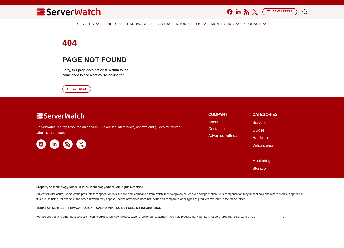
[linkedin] (238, 12)
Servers (88, 24)
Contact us (217, 129)
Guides (113, 24)
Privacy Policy (80, 208)
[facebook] (229, 12)
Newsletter (280, 12)
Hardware (140, 24)
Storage (255, 24)
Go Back (77, 89)
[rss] (246, 12)
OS (201, 24)
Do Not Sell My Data (270, 216)
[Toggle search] (305, 12)
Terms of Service (50, 208)
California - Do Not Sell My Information (128, 208)
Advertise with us (222, 135)
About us (215, 122)
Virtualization (174, 24)
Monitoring (225, 24)
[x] (255, 12)
